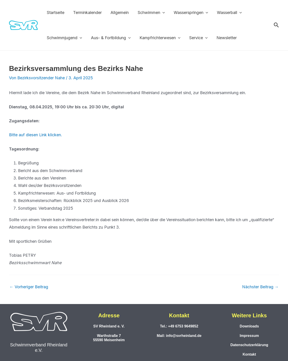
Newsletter (223, 37)
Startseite (55, 12)
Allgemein (118, 12)
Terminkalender (86, 12)
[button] (160, 12)
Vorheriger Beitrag (28, 287)
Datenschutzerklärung (249, 345)
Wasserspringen (187, 12)
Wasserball (225, 12)
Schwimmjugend (64, 37)
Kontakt (249, 354)
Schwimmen (148, 12)
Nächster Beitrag (260, 287)
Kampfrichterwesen (158, 37)
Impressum (249, 335)
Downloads (249, 326)
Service (196, 37)
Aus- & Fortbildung (110, 37)
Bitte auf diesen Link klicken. (35, 134)
